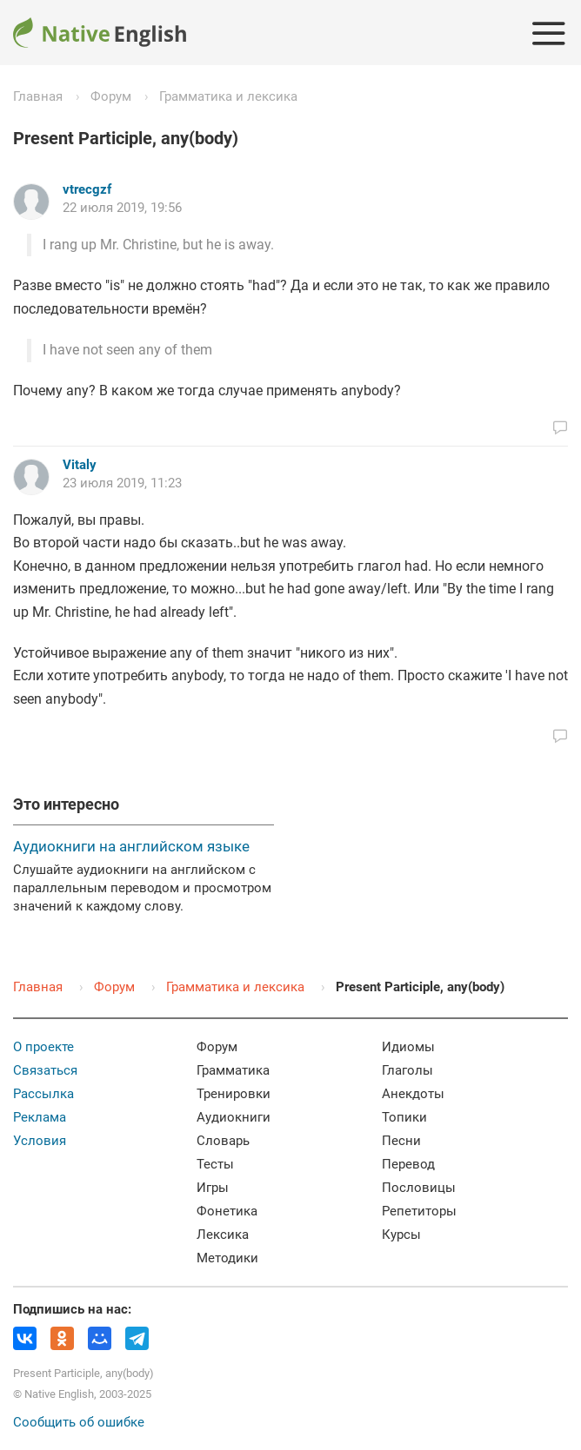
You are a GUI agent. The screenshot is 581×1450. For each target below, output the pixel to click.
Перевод (408, 1164)
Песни (401, 1141)
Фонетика (227, 1211)
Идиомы (408, 1047)
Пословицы (419, 1187)
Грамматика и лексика (228, 96)
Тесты (215, 1164)
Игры (213, 1187)
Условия (39, 1141)
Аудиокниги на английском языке (131, 846)
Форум (110, 96)
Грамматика (233, 1070)
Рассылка (43, 1094)
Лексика (223, 1234)
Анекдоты (413, 1094)
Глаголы (407, 1070)
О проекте (43, 1047)
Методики (227, 1258)
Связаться (45, 1070)
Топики (404, 1117)
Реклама (39, 1117)
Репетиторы (419, 1211)
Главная (38, 96)
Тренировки (233, 1094)
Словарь (223, 1141)
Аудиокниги (233, 1117)
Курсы (401, 1234)
